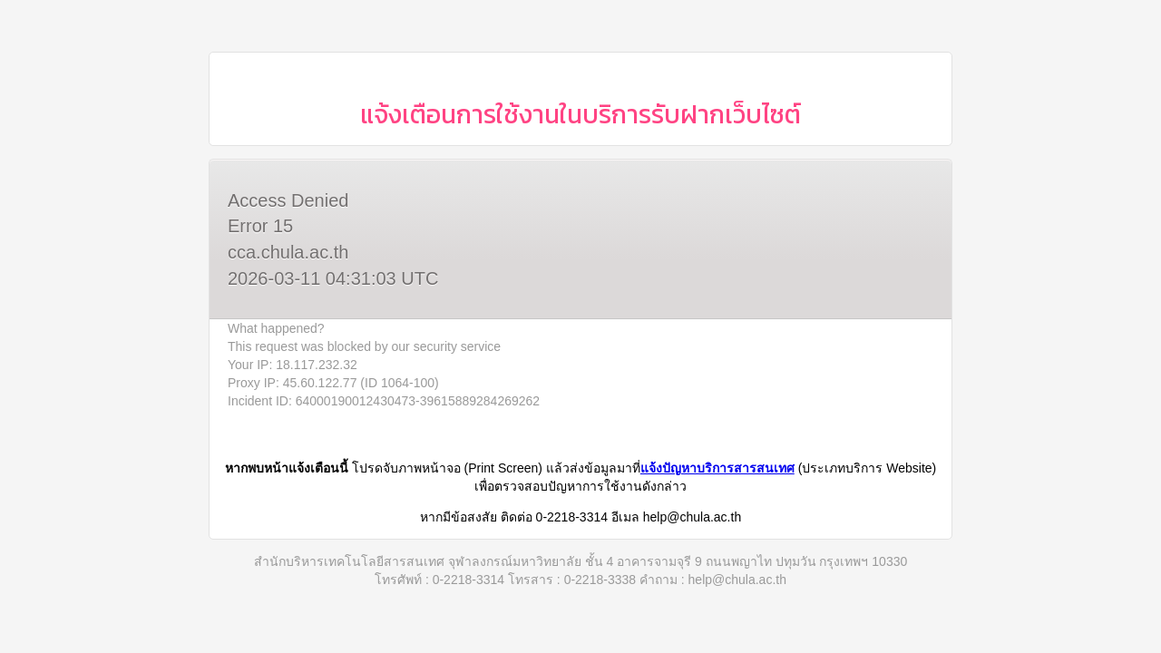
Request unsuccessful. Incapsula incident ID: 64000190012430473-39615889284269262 (580, 326)
